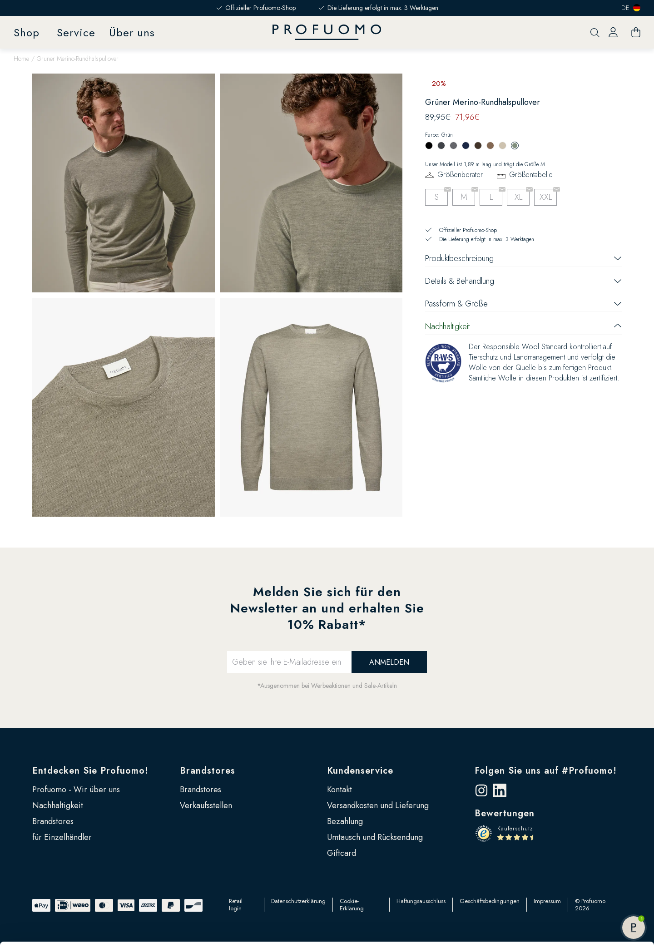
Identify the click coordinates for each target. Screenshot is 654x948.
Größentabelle (531, 174)
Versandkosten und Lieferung (378, 805)
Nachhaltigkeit (57, 805)
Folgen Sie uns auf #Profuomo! (546, 770)
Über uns (132, 32)
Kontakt (339, 789)
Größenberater (460, 174)
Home (21, 58)
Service (76, 32)
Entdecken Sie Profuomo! (90, 770)
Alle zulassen (578, 844)
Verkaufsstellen (206, 805)
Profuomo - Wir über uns (76, 789)
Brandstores (207, 770)
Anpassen (578, 874)
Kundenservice (360, 770)
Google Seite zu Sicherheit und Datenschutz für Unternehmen (180, 919)
